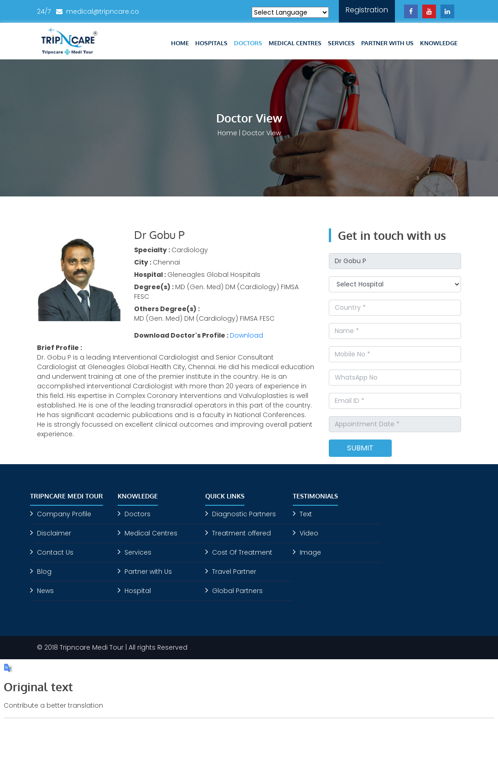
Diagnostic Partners (244, 514)
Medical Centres (295, 43)
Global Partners (237, 590)
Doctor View (261, 133)
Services (341, 43)
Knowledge (438, 43)
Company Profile (64, 514)
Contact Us (55, 552)
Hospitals (211, 43)
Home (180, 43)
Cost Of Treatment (242, 552)
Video (309, 533)
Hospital (137, 590)
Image (310, 552)
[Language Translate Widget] (290, 12)
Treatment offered (241, 533)
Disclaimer (54, 533)
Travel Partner (234, 571)
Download (246, 335)
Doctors (248, 43)
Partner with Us (387, 43)
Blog (44, 571)
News (45, 590)
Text (306, 514)
